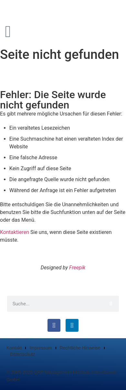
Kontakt (14, 347)
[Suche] (111, 304)
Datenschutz (22, 354)
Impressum (40, 347)
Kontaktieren (14, 232)
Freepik (77, 268)
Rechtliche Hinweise (80, 347)
